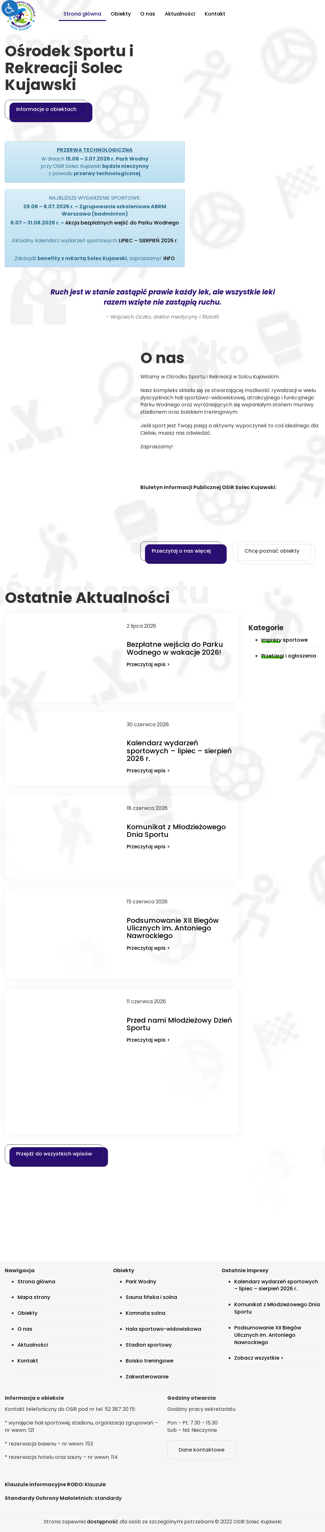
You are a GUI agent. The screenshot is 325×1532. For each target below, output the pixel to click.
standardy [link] (108, 1498)
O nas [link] (147, 13)
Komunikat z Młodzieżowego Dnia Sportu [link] (176, 830)
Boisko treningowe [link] (149, 1360)
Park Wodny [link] (141, 1281)
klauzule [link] (95, 1484)
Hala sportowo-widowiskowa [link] (163, 1329)
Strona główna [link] (82, 13)
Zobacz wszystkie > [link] (258, 1358)
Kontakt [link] (215, 13)
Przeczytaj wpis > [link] (148, 664)
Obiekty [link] (121, 13)
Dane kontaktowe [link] (201, 1449)
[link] (10, 8)
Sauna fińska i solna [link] (151, 1297)
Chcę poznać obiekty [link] (271, 551)
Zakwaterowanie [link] (147, 1376)
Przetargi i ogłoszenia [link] (288, 655)
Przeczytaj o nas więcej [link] (181, 551)
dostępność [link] (102, 1521)
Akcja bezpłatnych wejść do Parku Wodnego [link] (122, 222)
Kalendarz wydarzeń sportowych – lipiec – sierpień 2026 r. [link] (179, 750)
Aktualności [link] (180, 13)
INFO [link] (169, 258)
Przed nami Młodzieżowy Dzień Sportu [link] (179, 1024)
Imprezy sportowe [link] (284, 640)
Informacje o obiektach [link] (46, 109)
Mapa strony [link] (33, 1297)
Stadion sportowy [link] (149, 1345)
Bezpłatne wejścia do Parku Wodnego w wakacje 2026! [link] (175, 648)
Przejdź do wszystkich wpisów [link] (54, 1153)
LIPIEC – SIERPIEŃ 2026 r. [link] (148, 240)
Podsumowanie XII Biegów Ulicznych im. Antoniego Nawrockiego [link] (173, 928)
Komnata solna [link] (145, 1313)
